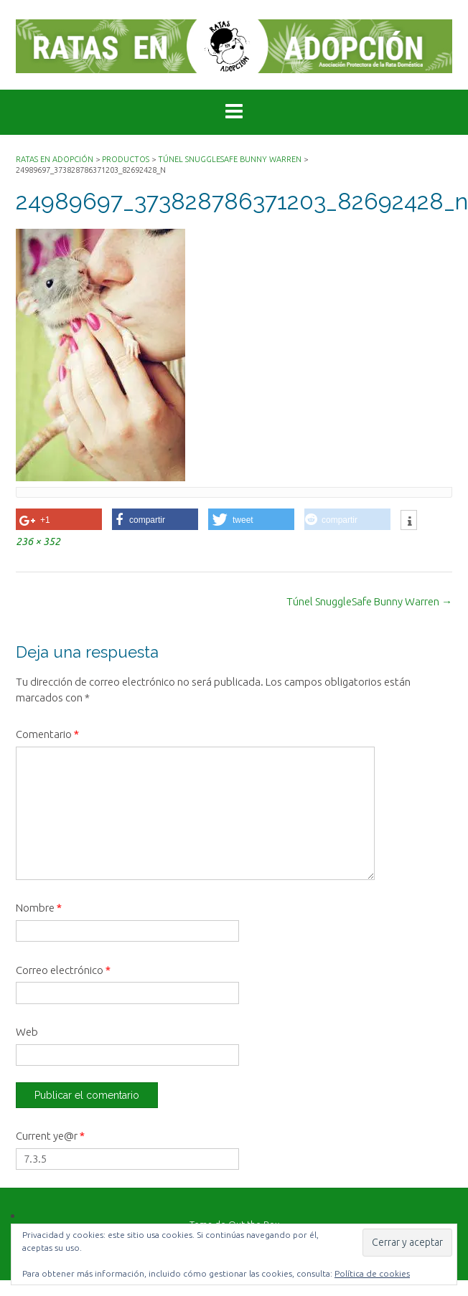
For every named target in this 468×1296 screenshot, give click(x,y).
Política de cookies (372, 1273)
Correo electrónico (63, 970)
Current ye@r (50, 1136)
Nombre (39, 908)
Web (27, 1032)
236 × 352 (38, 541)
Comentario (47, 734)
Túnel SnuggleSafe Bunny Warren (369, 601)
